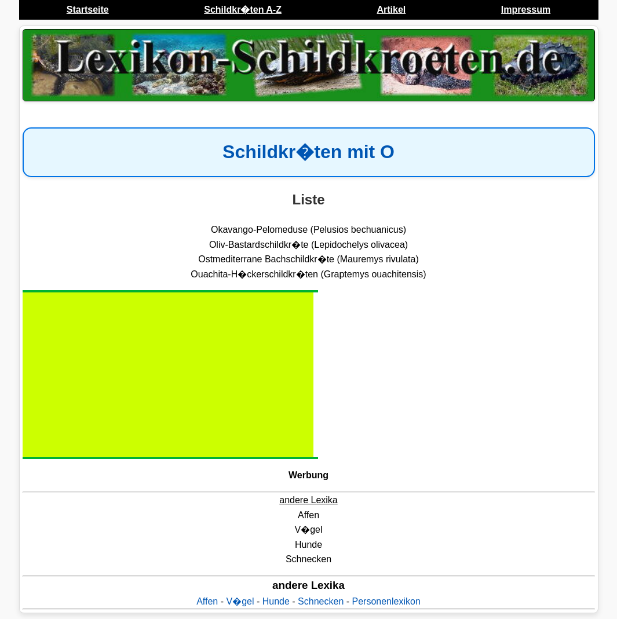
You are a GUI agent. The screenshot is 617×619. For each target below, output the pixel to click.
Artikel (391, 9)
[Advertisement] (121, 375)
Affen (207, 601)
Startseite (88, 9)
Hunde (276, 601)
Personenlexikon (386, 601)
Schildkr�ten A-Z (243, 9)
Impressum (525, 9)
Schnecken (321, 601)
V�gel (240, 601)
